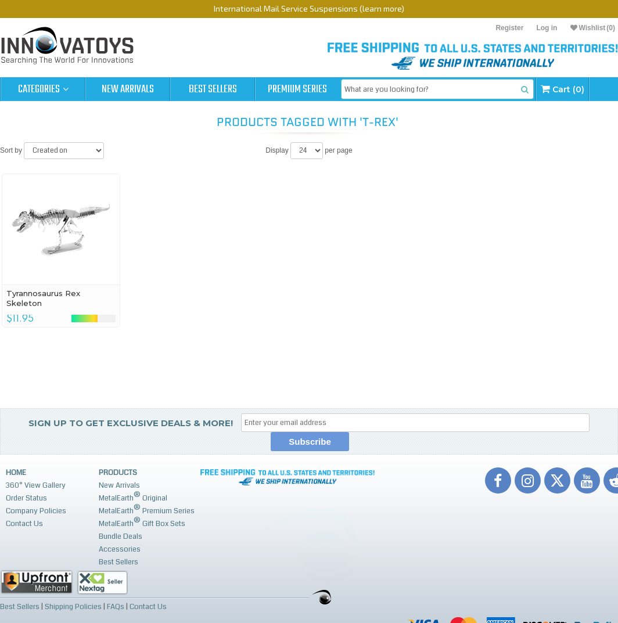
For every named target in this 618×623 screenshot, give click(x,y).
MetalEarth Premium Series (147, 509)
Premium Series (297, 89)
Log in (546, 28)
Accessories (120, 549)
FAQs (115, 607)
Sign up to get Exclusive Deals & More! (130, 422)
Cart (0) (562, 89)
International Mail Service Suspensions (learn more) (309, 8)
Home (16, 472)
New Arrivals (128, 89)
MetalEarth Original (133, 496)
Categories (43, 89)
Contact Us (24, 523)
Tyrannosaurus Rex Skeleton (43, 298)
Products (118, 472)
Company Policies (36, 511)
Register (509, 28)
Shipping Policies (73, 607)
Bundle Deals (120, 536)
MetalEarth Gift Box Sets (142, 522)
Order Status (26, 498)
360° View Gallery (36, 485)
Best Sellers (213, 89)
